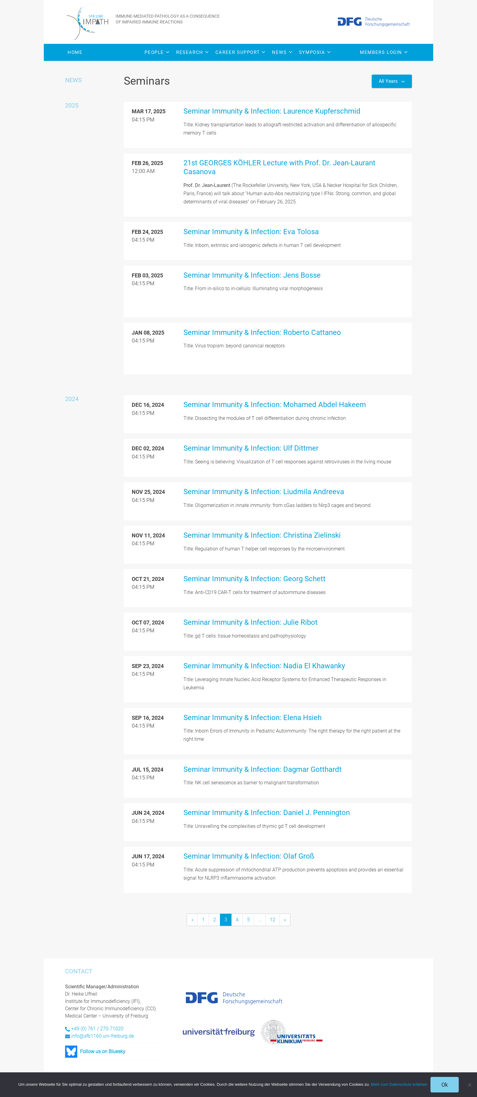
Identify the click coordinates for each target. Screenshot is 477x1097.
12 (272, 924)
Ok (444, 1084)
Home (75, 52)
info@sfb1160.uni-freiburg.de (102, 1036)
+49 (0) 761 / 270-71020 (97, 1028)
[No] (469, 1085)
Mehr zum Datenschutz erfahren (399, 1084)
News (282, 52)
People (156, 52)
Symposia (314, 52)
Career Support (240, 52)
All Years (389, 81)
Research (192, 52)
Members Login (383, 52)
